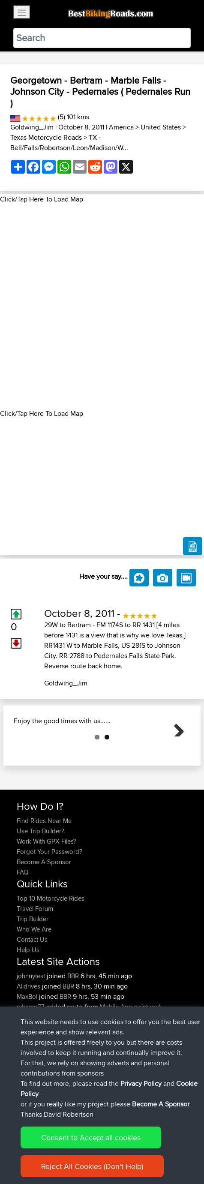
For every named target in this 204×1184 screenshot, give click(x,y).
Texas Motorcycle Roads (46, 137)
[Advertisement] (102, 306)
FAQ (22, 915)
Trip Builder (32, 961)
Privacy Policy (141, 1083)
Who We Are (34, 972)
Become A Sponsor (44, 904)
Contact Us (32, 982)
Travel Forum (35, 951)
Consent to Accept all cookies (91, 1137)
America (121, 127)
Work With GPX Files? (46, 884)
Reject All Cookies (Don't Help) (92, 1166)
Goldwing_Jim (32, 127)
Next (175, 749)
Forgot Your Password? (49, 894)
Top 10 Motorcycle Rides (50, 941)
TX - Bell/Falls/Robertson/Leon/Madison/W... (69, 142)
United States (161, 127)
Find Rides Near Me (44, 863)
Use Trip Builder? (40, 873)
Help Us (28, 992)
